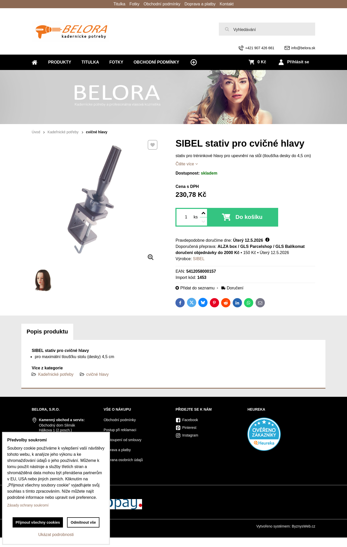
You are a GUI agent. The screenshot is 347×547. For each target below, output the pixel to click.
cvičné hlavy (97, 374)
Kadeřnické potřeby (55, 374)
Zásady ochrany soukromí (28, 505)
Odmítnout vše (83, 522)
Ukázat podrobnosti (56, 534)
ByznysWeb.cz (303, 526)
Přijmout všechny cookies (38, 522)
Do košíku (249, 217)
